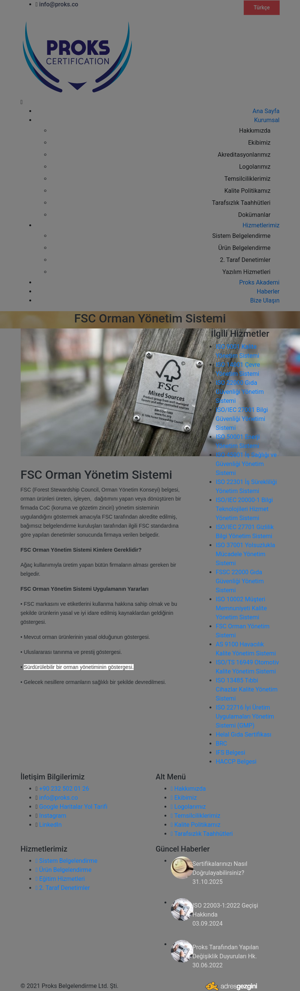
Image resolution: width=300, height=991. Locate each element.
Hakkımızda (188, 788)
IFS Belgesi (231, 752)
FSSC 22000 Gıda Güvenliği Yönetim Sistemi (240, 581)
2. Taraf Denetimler (63, 887)
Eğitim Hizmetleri (60, 878)
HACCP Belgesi (236, 761)
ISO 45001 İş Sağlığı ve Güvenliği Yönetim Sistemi (246, 464)
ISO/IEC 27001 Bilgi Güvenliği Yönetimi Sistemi (242, 418)
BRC (221, 743)
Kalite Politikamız (196, 824)
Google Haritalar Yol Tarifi (73, 806)
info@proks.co (58, 797)
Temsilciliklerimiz (196, 815)
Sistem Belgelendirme (67, 860)
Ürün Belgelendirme (64, 869)
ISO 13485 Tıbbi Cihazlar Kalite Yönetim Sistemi (247, 689)
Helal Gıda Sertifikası (243, 734)
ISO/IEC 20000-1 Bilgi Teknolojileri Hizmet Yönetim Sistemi (244, 509)
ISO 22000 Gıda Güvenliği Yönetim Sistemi (240, 391)
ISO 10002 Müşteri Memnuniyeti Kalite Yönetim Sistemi (241, 608)
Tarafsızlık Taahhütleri (202, 833)
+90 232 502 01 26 (64, 788)
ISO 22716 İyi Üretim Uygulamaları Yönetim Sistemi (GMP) (245, 716)
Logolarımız (188, 806)
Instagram (52, 815)
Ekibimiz (184, 797)
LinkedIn (50, 824)
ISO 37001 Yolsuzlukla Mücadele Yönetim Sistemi (245, 554)
